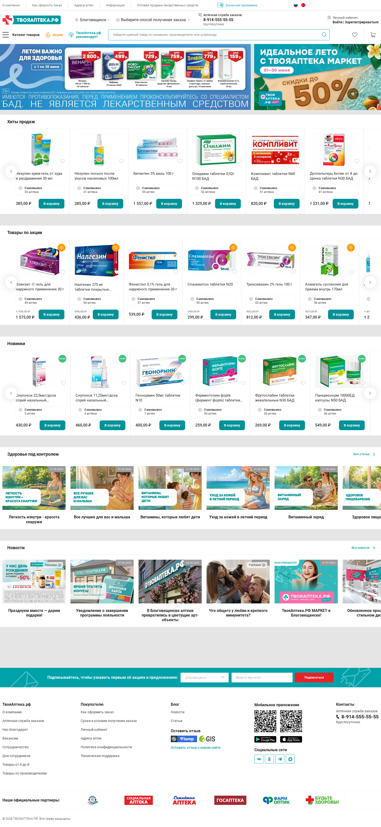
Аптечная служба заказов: (222, 15)
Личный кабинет (94, 729)
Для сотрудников (16, 756)
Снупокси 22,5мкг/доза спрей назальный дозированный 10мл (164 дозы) (38, 398)
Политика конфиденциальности (106, 747)
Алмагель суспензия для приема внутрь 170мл (326, 286)
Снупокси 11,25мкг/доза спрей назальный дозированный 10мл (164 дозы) (98, 398)
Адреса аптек (84, 5)
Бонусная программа (237, 5)
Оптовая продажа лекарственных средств (167, 5)
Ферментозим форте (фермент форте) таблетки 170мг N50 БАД (217, 398)
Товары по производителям (24, 773)
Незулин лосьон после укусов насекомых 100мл (96, 176)
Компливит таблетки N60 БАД (273, 176)
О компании (11, 5)
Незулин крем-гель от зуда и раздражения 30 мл (39, 176)
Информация (115, 5)
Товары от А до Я (15, 764)
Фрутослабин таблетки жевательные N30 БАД (274, 397)
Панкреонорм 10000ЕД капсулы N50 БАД (335, 397)
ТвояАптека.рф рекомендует (85, 35)
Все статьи (364, 454)
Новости (177, 712)
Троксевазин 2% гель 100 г (269, 284)
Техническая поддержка (100, 756)
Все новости (363, 547)
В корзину (51, 204)
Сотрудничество (15, 747)
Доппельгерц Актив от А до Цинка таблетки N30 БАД (334, 176)
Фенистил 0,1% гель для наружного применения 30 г (153, 286)
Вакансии (10, 738)
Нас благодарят (15, 729)
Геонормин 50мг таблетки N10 (158, 397)
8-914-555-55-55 (218, 19)
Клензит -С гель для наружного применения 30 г (40, 286)
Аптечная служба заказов (23, 721)
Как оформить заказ (47, 5)
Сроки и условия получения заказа (109, 721)
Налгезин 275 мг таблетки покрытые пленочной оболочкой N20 (94, 287)
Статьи (176, 721)
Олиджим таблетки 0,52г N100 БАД (213, 176)
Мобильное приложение (276, 705)
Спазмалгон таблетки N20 (210, 284)
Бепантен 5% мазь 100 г (153, 173)
